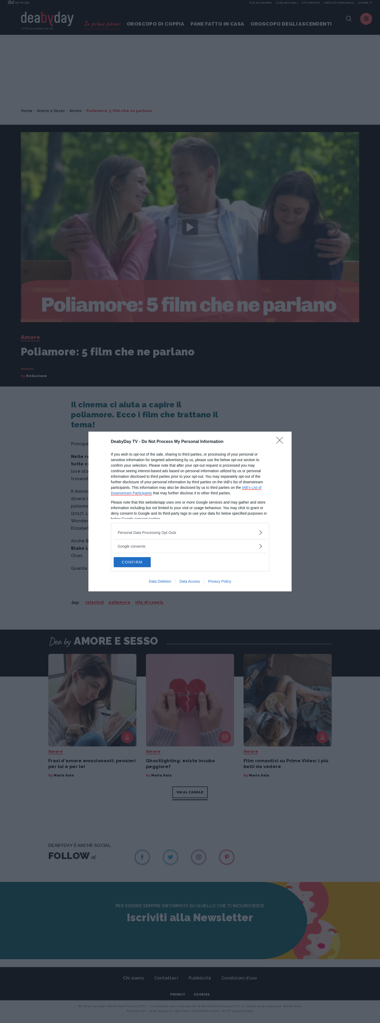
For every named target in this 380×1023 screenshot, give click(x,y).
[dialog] (190, 511)
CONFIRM (138, 562)
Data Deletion (160, 582)
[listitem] (190, 532)
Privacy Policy (219, 582)
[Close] (281, 442)
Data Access (189, 582)
